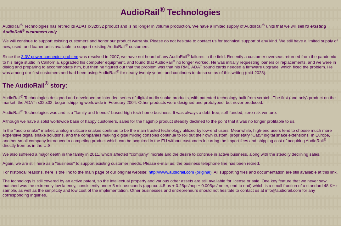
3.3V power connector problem (49, 56)
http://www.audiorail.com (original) (180, 172)
